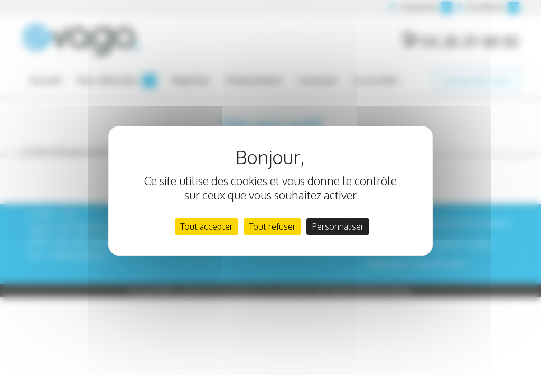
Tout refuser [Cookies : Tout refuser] (272, 226)
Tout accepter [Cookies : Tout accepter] (206, 226)
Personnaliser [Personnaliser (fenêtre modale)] (338, 226)
